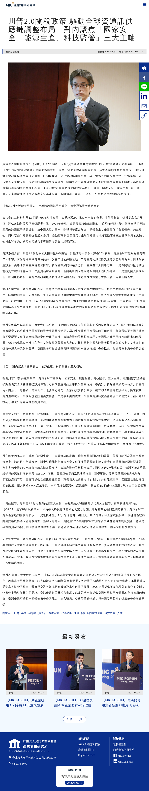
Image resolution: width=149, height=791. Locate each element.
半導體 (32, 613)
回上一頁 (76, 719)
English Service (86, 755)
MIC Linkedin (123, 761)
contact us (73, 782)
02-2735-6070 (19, 763)
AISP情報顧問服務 (89, 744)
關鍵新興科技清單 (91, 613)
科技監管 (110, 613)
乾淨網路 (66, 613)
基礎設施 (54, 613)
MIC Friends (124, 755)
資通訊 (42, 613)
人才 (119, 613)
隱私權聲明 (119, 744)
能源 (76, 613)
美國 (23, 613)
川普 (16, 613)
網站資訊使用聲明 (123, 749)
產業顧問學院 (86, 749)
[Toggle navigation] (144, 4)
